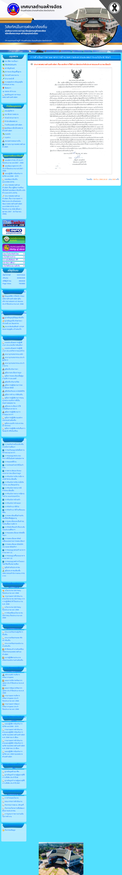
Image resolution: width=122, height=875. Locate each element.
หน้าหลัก (26, 51)
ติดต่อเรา (95, 51)
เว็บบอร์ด (86, 51)
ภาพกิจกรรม (64, 51)
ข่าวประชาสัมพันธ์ (36, 51)
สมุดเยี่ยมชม (76, 51)
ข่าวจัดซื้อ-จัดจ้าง (51, 51)
